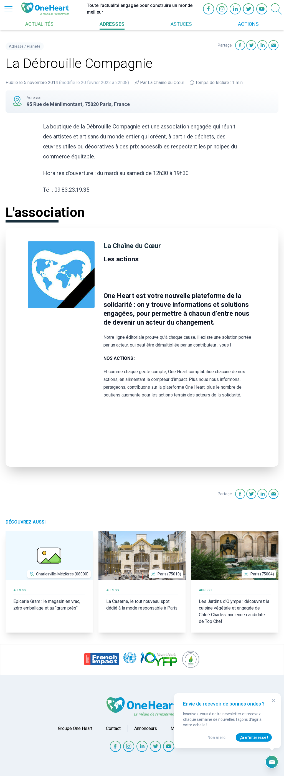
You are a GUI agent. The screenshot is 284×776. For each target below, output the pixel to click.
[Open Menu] (8, 9)
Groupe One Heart (75, 728)
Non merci (217, 737)
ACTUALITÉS (39, 24)
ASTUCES (181, 24)
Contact (113, 728)
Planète (33, 46)
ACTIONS (248, 24)
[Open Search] (276, 8)
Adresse (16, 46)
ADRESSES (112, 24)
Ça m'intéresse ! (253, 737)
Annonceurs (145, 728)
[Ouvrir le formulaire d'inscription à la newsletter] (271, 762)
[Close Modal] (273, 700)
